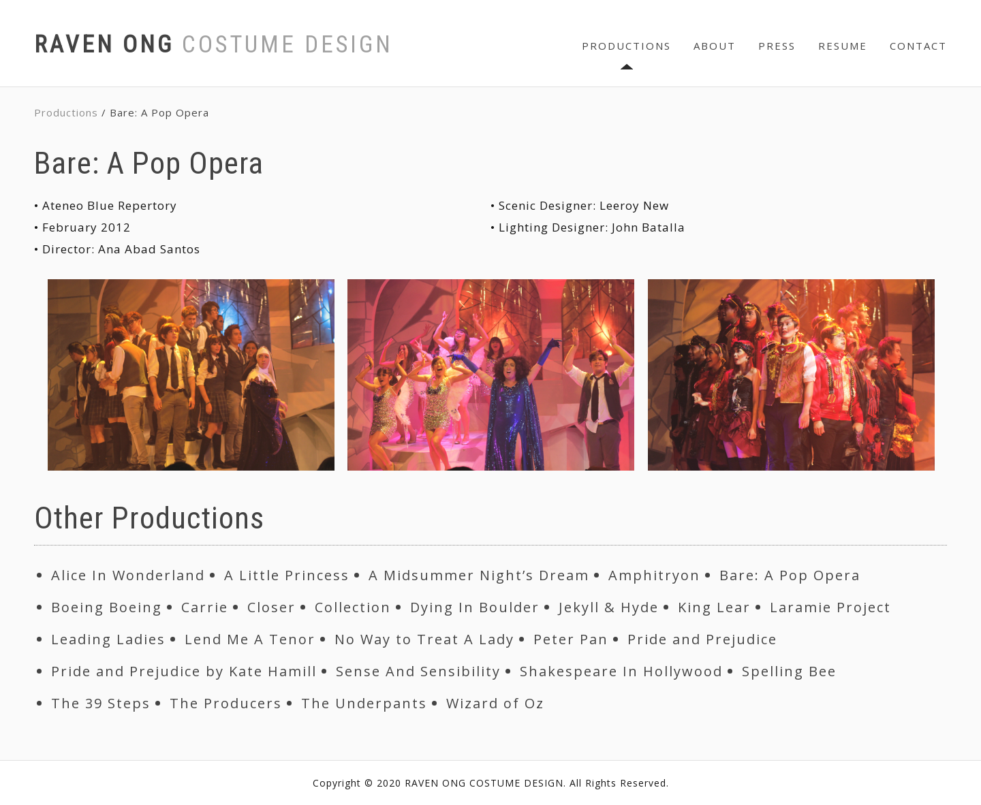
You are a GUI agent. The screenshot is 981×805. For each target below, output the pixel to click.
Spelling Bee (789, 671)
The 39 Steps (101, 703)
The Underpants (364, 703)
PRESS (777, 45)
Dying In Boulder (475, 607)
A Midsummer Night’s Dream (479, 575)
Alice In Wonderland (128, 575)
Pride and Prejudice (702, 639)
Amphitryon (654, 575)
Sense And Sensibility (418, 671)
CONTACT (918, 45)
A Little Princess (286, 575)
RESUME (842, 45)
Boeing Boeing (106, 607)
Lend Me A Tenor (250, 639)
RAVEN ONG (213, 45)
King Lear (714, 607)
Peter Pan (570, 639)
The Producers (226, 703)
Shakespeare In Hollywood (621, 671)
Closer (271, 607)
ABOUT (715, 45)
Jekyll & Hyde (609, 607)
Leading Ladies (108, 639)
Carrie (204, 607)
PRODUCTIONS (626, 45)
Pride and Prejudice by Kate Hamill (184, 671)
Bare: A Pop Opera (789, 575)
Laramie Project (830, 607)
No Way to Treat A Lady (424, 639)
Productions (66, 112)
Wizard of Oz (495, 703)
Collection (353, 607)
